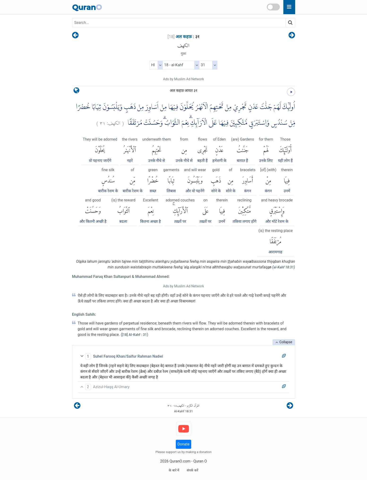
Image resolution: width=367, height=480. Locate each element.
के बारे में (174, 470)
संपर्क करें (192, 470)
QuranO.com (179, 461)
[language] (76, 91)
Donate (183, 444)
